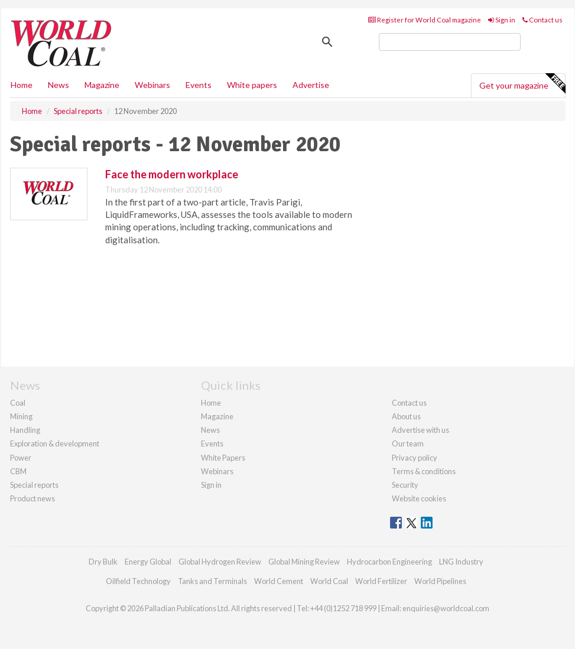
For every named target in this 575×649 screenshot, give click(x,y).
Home (22, 85)
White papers (252, 85)
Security (405, 485)
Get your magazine (522, 84)
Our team (408, 443)
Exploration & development (54, 443)
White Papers (223, 457)
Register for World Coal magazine (424, 20)
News (210, 430)
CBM (18, 471)
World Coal (329, 581)
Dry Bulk (103, 561)
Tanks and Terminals (212, 581)
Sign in (501, 20)
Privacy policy (414, 457)
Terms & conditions (424, 471)
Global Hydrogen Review (219, 561)
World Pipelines (440, 581)
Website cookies (419, 498)
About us (406, 416)
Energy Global (148, 561)
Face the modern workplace (171, 174)
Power (20, 457)
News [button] (58, 85)
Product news (32, 498)
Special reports (34, 485)
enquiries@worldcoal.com (445, 608)
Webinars (152, 85)
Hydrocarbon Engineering (389, 561)
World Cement (278, 581)
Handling (25, 430)
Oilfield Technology (138, 581)
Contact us (542, 20)
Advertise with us (420, 430)
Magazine (102, 85)
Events (199, 85)
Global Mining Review (304, 561)
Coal (17, 402)
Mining (21, 416)
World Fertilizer (381, 581)
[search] (450, 42)
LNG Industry (461, 561)
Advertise (311, 85)
